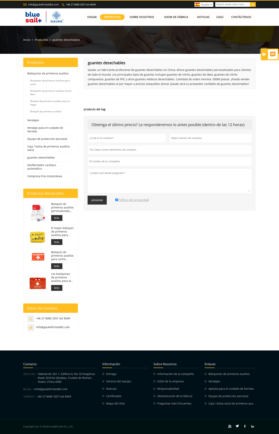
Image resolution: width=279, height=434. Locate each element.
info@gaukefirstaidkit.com (43, 4)
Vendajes (33, 120)
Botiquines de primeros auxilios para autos (50, 82)
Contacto (30, 364)
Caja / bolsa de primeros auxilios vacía (48, 148)
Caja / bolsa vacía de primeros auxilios (233, 403)
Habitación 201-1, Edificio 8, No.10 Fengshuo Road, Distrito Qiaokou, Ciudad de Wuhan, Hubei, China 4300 (66, 377)
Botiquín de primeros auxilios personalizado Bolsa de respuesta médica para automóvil (62, 207)
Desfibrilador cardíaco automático (41, 166)
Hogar (92, 17)
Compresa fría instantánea (44, 176)
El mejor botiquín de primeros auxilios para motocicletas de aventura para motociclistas (62, 231)
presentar (97, 200)
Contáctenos (241, 17)
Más (56, 218)
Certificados (113, 396)
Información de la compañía (175, 374)
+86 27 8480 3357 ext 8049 (81, 4)
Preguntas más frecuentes (174, 403)
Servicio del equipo (118, 381)
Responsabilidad (168, 388)
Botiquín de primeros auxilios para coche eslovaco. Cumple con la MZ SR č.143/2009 (62, 255)
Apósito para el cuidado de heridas (231, 388)
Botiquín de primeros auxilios (46, 111)
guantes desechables (41, 157)
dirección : (30, 374)
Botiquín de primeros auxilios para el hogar (50, 102)
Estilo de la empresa (170, 381)
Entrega (111, 374)
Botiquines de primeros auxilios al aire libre (50, 92)
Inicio (26, 40)
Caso (219, 17)
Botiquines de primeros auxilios (48, 73)
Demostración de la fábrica (174, 396)
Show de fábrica (176, 17)
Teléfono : (29, 396)
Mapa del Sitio (115, 403)
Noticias (203, 17)
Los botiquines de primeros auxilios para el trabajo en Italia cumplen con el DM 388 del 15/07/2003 (61, 277)
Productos (112, 17)
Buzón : (28, 389)
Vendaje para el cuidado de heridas (45, 129)
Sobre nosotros (142, 17)
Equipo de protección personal (47, 139)
